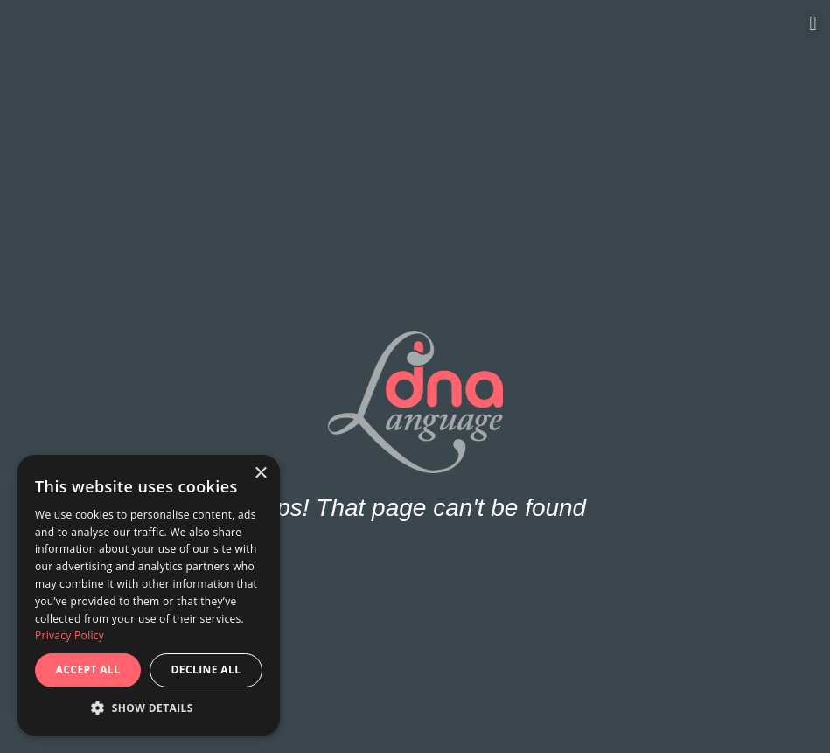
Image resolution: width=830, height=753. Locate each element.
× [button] (260, 473)
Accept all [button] (88, 669)
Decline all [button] (206, 669)
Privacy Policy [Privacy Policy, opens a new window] (69, 635)
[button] (813, 23)
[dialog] (148, 595)
